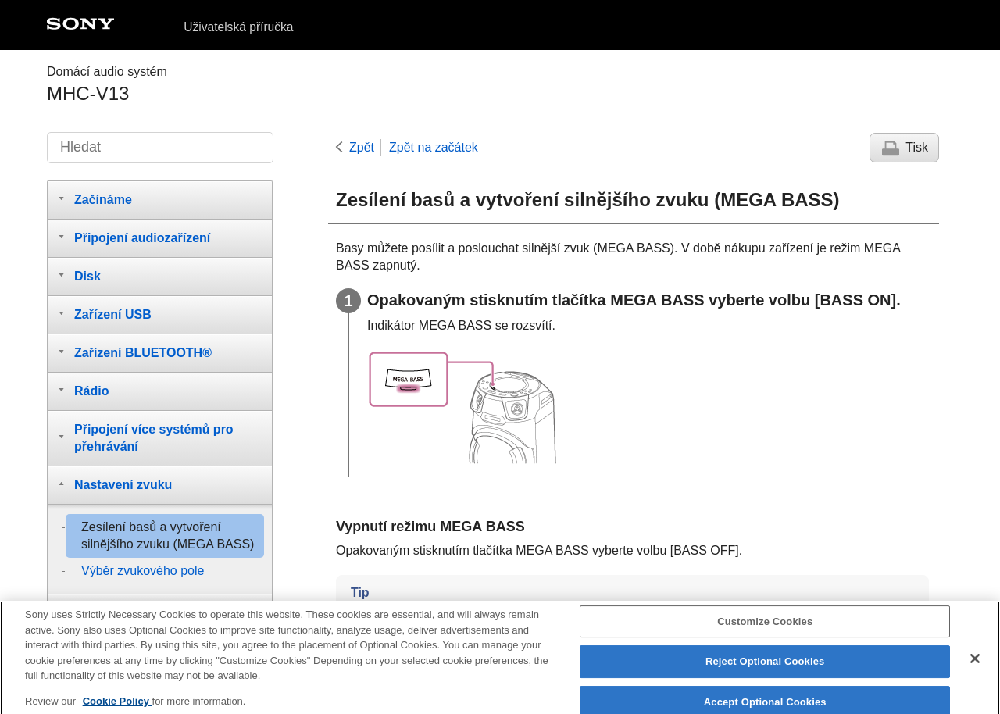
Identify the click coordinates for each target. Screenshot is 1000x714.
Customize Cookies (764, 628)
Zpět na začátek (433, 147)
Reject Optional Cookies (765, 667)
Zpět (361, 147)
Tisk (916, 147)
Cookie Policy (117, 707)
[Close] (975, 665)
